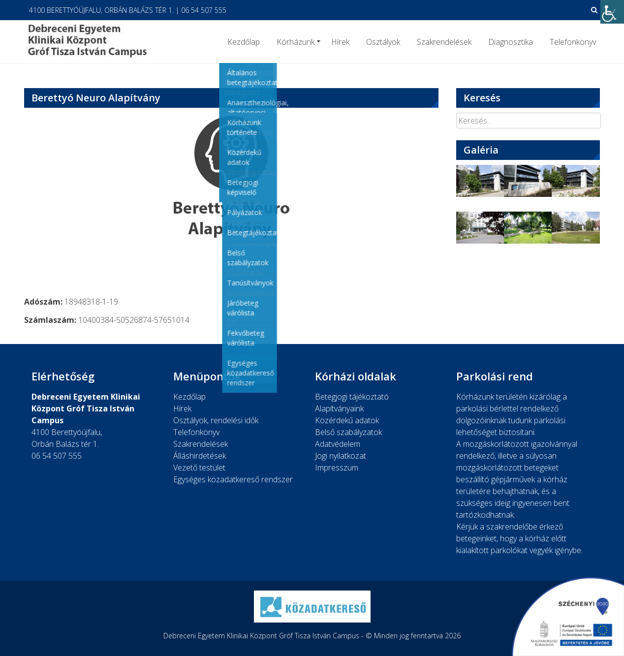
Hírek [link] (340, 41)
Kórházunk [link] (295, 41)
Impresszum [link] (336, 467)
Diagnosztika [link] (510, 41)
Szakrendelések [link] (444, 41)
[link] (612, 12)
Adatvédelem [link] (337, 443)
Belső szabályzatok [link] (348, 432)
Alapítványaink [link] (339, 408)
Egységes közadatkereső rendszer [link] (233, 479)
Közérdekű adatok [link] (347, 420)
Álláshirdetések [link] (199, 455)
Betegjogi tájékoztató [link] (352, 396)
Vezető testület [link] (199, 467)
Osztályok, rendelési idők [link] (215, 420)
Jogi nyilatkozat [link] (340, 455)
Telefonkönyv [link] (573, 41)
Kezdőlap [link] (243, 41)
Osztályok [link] (383, 41)
